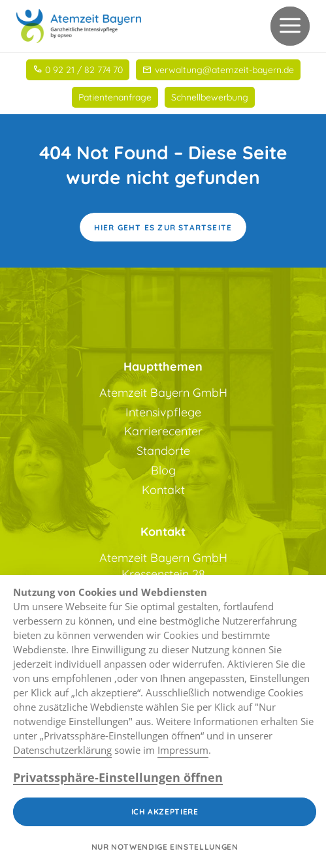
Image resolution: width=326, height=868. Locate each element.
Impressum (182, 749)
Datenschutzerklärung (62, 749)
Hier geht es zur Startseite (163, 227)
